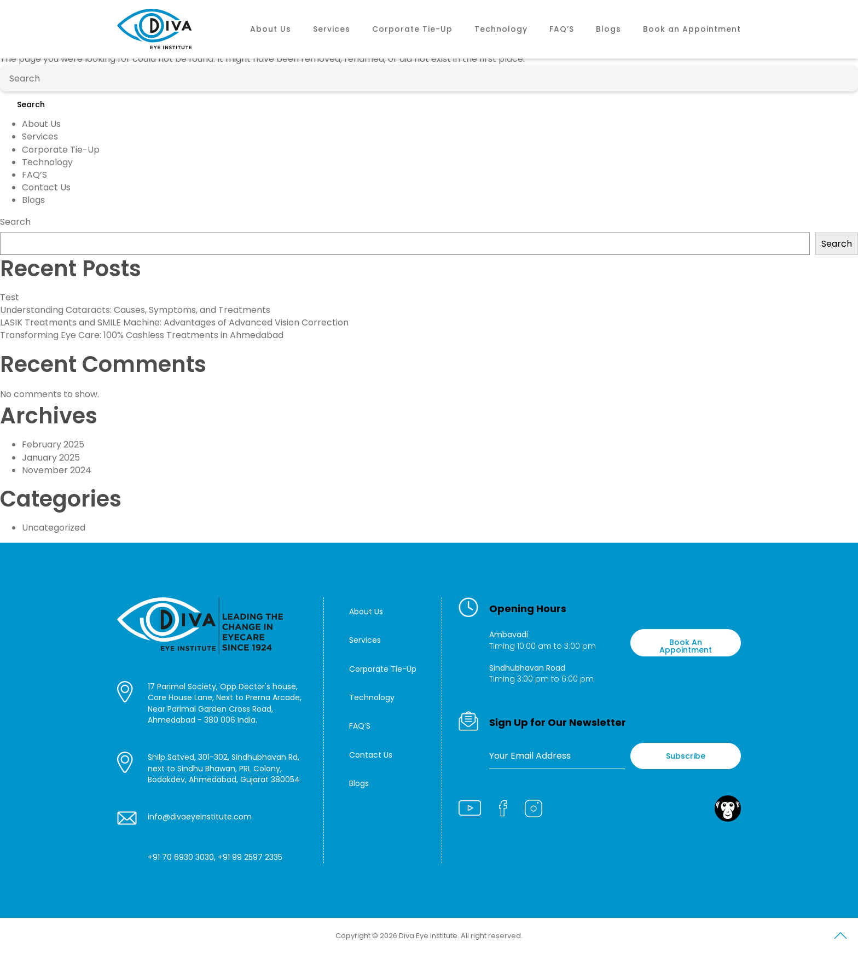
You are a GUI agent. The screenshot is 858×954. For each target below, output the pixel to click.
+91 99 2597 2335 (250, 857)
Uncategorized (53, 527)
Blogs (608, 29)
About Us (270, 29)
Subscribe (685, 756)
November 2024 (56, 470)
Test (9, 297)
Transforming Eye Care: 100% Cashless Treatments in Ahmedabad (141, 335)
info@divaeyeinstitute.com (200, 816)
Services (331, 29)
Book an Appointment (692, 29)
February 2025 (53, 444)
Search (31, 104)
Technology (500, 29)
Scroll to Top (840, 937)
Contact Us (46, 187)
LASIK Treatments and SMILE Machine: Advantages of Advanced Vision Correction (174, 322)
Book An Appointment (685, 646)
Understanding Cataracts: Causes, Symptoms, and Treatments (135, 310)
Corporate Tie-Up (412, 29)
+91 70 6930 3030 (181, 857)
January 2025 (51, 457)
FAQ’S (561, 29)
